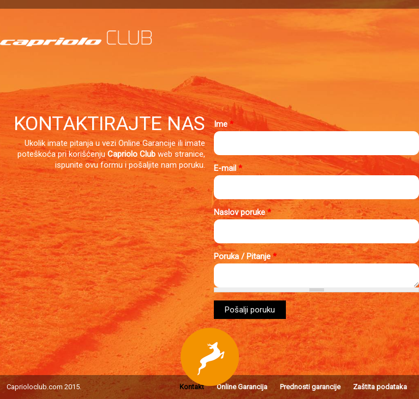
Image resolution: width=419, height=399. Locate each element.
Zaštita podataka (380, 387)
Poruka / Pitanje (245, 256)
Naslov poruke (242, 212)
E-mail (228, 168)
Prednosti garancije (310, 387)
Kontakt (191, 387)
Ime (224, 124)
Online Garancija (242, 387)
